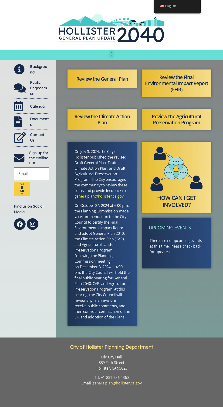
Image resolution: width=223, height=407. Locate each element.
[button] (111, 54)
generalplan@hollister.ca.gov (99, 196)
